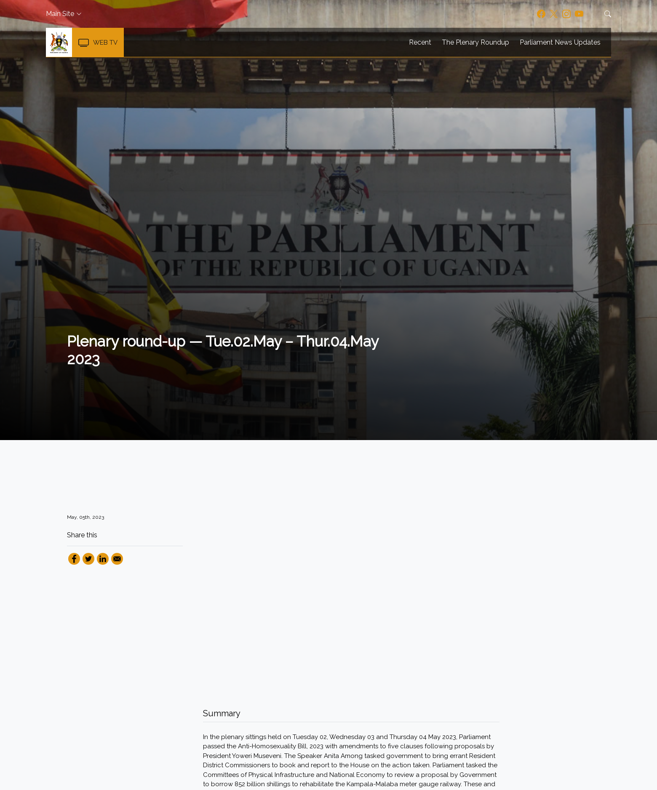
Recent (420, 42)
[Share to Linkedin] (103, 559)
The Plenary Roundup (475, 42)
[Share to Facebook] (74, 559)
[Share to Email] (117, 559)
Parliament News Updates (560, 42)
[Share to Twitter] (88, 559)
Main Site (60, 14)
